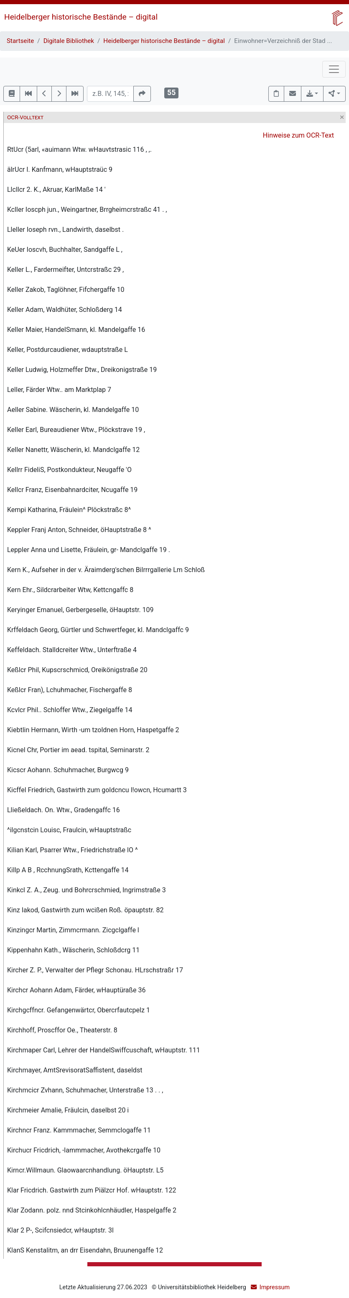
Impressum (275, 1287)
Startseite (20, 41)
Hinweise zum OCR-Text (298, 135)
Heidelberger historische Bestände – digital (81, 17)
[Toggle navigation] (334, 69)
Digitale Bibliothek (68, 41)
